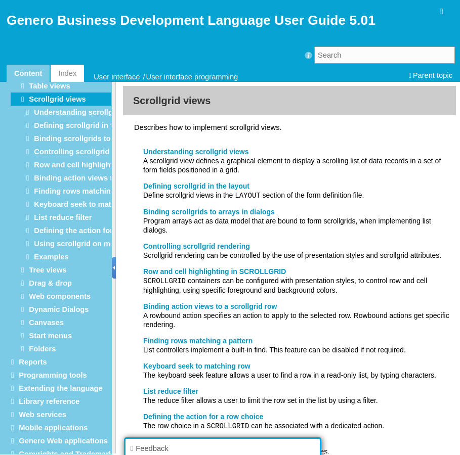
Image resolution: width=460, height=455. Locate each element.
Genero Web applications (63, 441)
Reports (33, 362)
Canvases (46, 322)
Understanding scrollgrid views (89, 112)
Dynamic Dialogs (59, 309)
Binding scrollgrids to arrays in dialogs (103, 138)
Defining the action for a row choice (96, 230)
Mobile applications (53, 428)
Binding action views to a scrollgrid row (104, 178)
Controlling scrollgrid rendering (90, 152)
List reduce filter (63, 217)
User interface (117, 77)
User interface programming (192, 77)
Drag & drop (50, 283)
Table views (49, 86)
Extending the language (60, 388)
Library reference (49, 401)
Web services (42, 415)
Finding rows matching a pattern (91, 191)
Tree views (47, 270)
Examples (51, 257)
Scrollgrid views (57, 99)
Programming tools (53, 375)
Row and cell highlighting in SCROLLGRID (109, 165)
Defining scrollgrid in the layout (89, 125)
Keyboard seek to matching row (90, 204)
